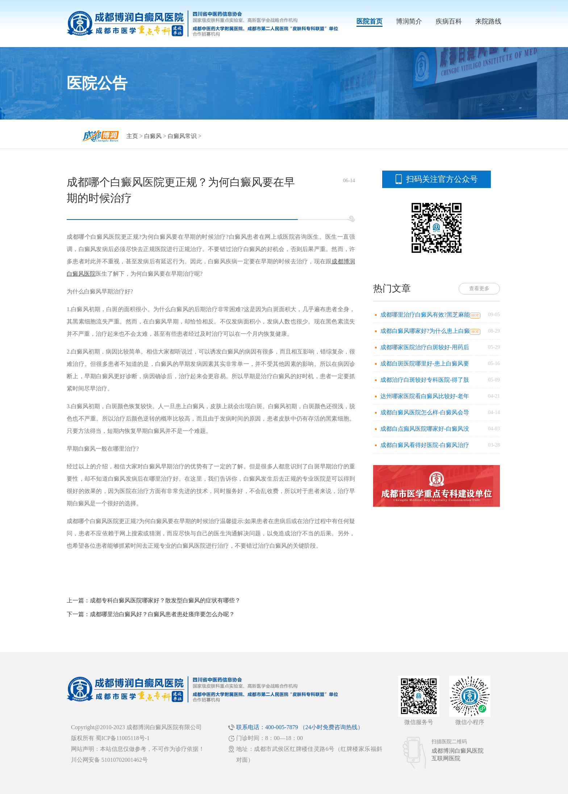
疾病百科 (449, 21)
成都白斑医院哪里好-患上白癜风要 (424, 363)
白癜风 (153, 136)
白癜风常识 (182, 136)
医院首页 (369, 21)
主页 (132, 136)
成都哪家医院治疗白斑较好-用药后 (424, 347)
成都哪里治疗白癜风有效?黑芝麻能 (425, 315)
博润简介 (409, 21)
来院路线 (488, 21)
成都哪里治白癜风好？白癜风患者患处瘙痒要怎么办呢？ (162, 614)
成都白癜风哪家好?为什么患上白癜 (425, 331)
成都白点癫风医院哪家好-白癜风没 (424, 429)
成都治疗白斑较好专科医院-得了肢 (424, 380)
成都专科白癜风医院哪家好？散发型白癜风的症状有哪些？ (165, 600)
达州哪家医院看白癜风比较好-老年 (424, 396)
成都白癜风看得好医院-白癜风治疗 (424, 445)
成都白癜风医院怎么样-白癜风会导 (424, 412)
